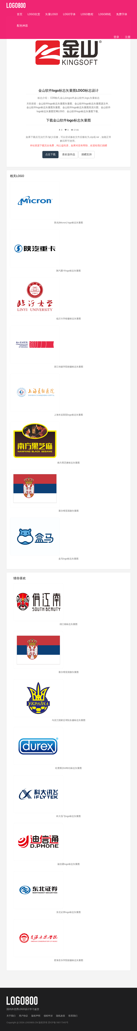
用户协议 (23, 1015)
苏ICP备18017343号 (58, 1022)
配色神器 (22, 25)
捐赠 (104, 145)
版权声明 (35, 1015)
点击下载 (50, 154)
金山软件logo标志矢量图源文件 (91, 103)
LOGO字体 (69, 14)
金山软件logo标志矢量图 (72, 120)
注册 (127, 37)
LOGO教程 (87, 14)
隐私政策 (60, 1015)
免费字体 (121, 14)
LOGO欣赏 (34, 14)
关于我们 (11, 1015)
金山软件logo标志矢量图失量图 (43, 107)
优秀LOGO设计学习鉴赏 (26, 1009)
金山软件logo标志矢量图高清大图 (80, 107)
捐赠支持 (86, 154)
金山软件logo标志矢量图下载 (82, 111)
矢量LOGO (51, 14)
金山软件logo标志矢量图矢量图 (55, 103)
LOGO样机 (104, 14)
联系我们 (72, 1015)
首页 (19, 14)
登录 (116, 37)
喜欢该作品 (68, 154)
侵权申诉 (48, 1015)
